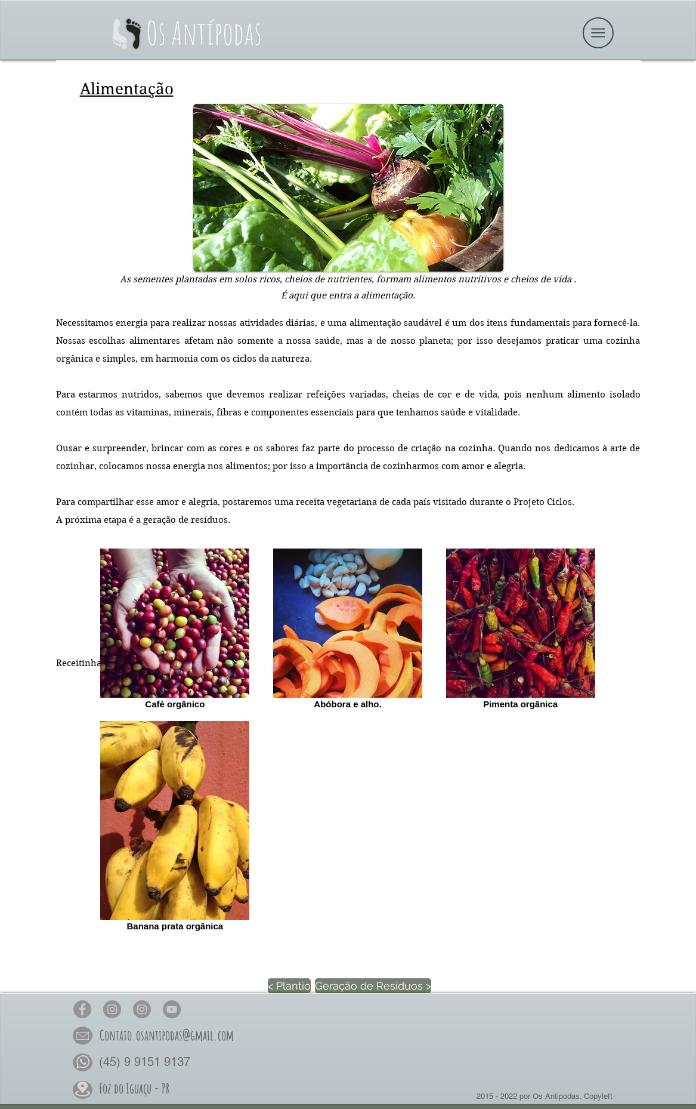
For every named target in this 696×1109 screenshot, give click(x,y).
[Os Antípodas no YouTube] (172, 1009)
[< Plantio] (289, 985)
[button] (598, 32)
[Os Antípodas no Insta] (112, 1009)
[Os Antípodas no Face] (82, 1009)
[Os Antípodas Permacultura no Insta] (142, 1009)
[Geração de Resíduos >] (373, 985)
